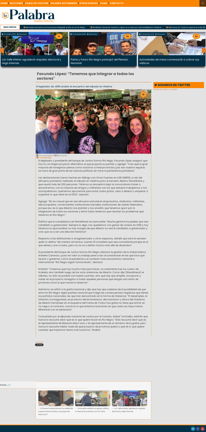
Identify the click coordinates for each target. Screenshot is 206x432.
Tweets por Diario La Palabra (165, 89)
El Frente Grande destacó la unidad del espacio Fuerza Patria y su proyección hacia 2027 (55, 410)
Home (5, 3)
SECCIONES (17, 3)
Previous (2, 50)
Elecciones (61, 155)
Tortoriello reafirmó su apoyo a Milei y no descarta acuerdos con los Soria (92, 409)
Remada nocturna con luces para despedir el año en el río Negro (57, 27)
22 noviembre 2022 (46, 155)
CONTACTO (116, 3)
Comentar (44, 157)
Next (204, 50)
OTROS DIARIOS (89, 3)
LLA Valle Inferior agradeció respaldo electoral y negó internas (128, 409)
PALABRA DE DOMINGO (65, 3)
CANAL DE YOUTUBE (37, 3)
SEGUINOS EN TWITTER (172, 85)
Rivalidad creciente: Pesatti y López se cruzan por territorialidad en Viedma (129, 27)
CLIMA (104, 3)
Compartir (38, 342)
